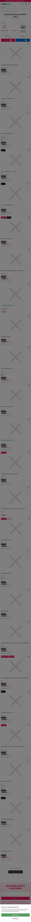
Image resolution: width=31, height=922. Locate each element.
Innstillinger (15, 918)
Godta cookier (15, 915)
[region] (15, 913)
